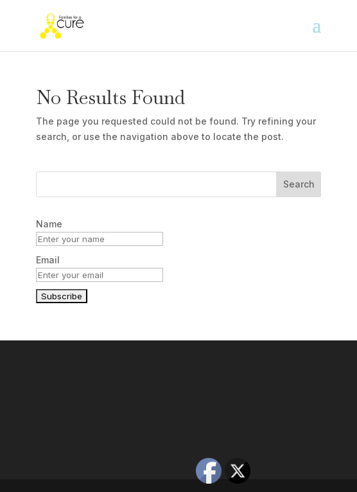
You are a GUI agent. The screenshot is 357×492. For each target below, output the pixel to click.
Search (299, 184)
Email (48, 259)
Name (49, 223)
